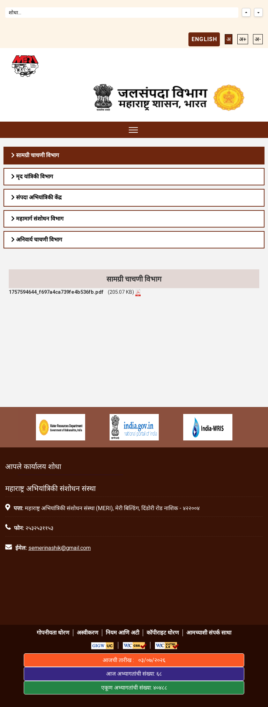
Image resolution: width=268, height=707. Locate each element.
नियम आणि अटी (122, 632)
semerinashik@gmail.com (59, 548)
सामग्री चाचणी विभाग (35, 155)
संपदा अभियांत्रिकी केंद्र (36, 197)
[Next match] (258, 12)
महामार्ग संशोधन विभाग (37, 218)
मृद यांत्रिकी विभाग (32, 176)
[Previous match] (246, 12)
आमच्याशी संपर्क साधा (208, 632)
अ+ (242, 39)
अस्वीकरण (87, 632)
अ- (258, 39)
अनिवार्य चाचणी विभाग (36, 239)
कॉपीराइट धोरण (163, 632)
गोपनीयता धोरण (53, 632)
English (204, 39)
